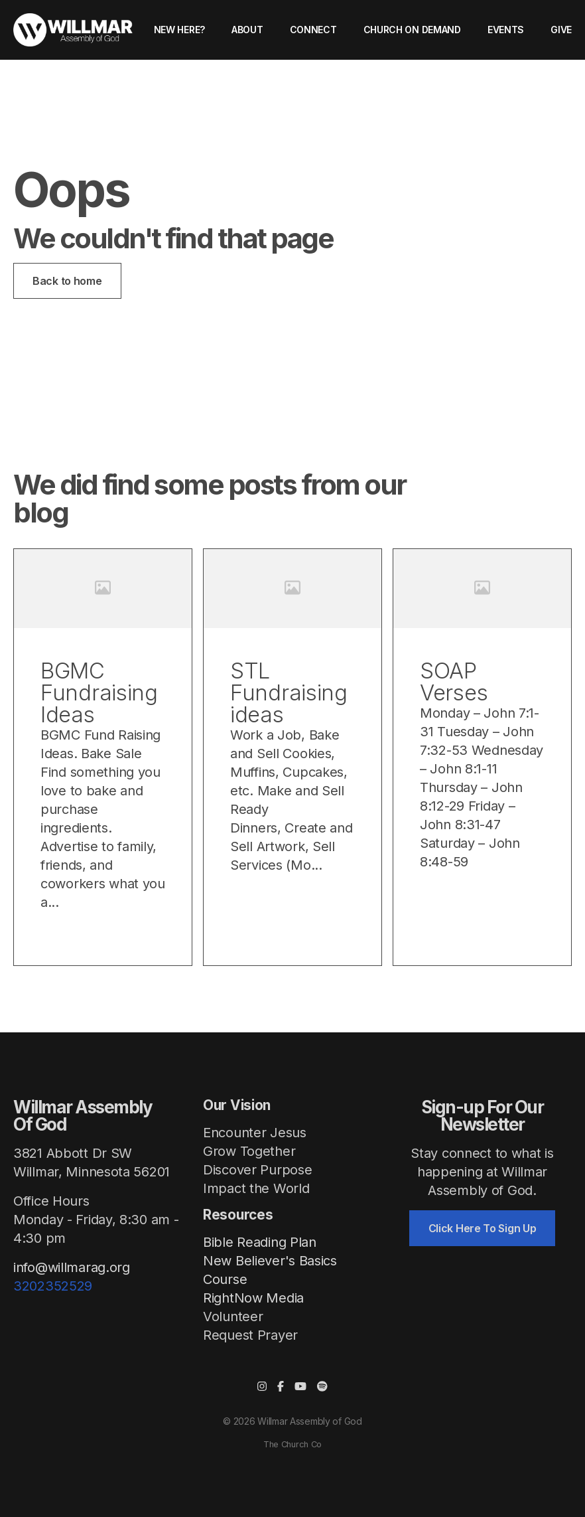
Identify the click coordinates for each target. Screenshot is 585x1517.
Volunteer (233, 1316)
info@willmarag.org (71, 1267)
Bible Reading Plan (259, 1242)
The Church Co (292, 1444)
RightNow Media (253, 1298)
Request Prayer (250, 1335)
